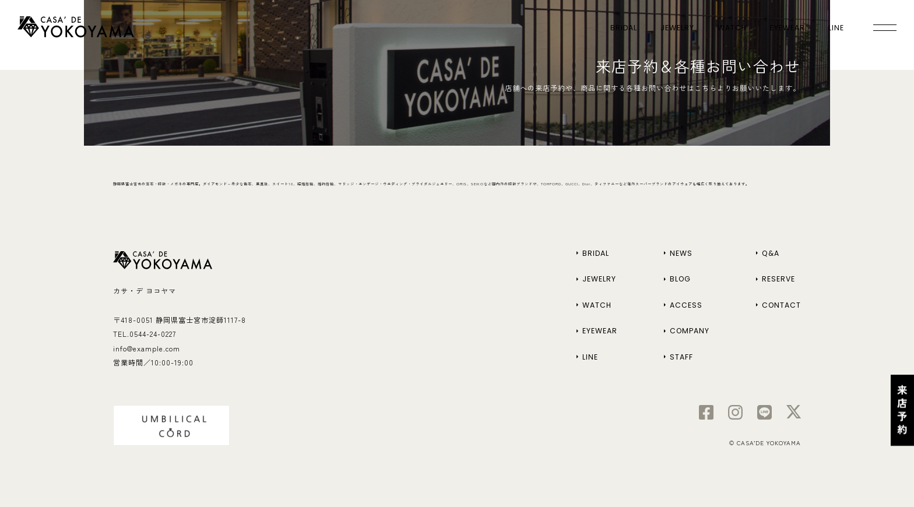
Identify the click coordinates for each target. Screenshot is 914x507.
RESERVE (778, 279)
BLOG (680, 279)
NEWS (681, 253)
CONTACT (781, 305)
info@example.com (146, 348)
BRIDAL (623, 28)
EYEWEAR (787, 28)
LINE (836, 28)
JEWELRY (677, 28)
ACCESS (686, 305)
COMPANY (689, 331)
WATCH (732, 28)
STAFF (681, 357)
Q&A (770, 253)
